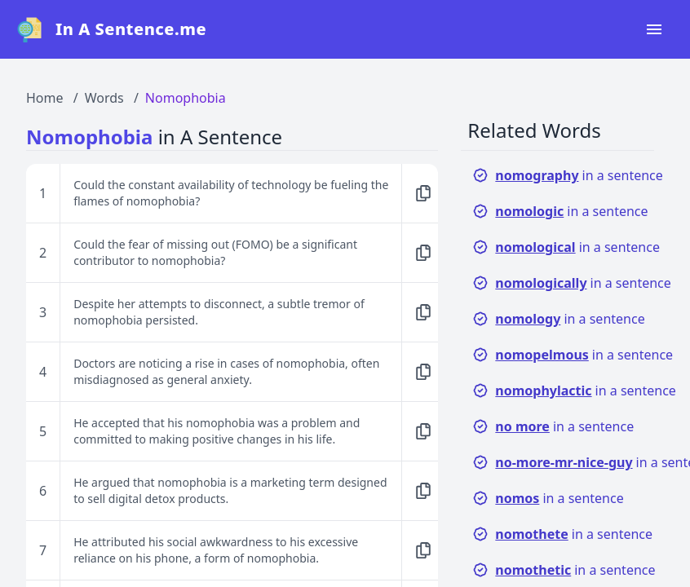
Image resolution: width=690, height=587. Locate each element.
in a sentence (567, 175)
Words (104, 98)
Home (45, 98)
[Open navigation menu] (654, 29)
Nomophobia (185, 98)
